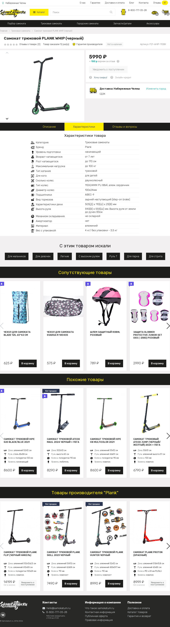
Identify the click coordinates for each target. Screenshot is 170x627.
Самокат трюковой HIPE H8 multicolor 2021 (105, 440)
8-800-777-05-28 (137, 10)
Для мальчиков (17, 256)
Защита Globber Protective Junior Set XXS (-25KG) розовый (147, 335)
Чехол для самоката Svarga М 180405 (60, 333)
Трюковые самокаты (51, 23)
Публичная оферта (96, 616)
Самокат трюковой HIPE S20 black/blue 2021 (19, 440)
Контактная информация (100, 612)
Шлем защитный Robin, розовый (105, 333)
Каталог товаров (137, 612)
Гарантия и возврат (139, 616)
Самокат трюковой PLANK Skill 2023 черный (63, 554)
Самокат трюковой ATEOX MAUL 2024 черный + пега (63, 440)
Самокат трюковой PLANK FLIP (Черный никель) (20, 554)
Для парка (133, 256)
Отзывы (160, 3)
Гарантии (95, 2)
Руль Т (113, 256)
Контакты (143, 2)
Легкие (64, 256)
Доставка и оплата (139, 608)
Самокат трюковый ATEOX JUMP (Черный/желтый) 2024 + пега (147, 442)
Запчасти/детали (122, 23)
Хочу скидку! (100, 77)
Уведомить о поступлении (108, 69)
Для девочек (43, 256)
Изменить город (156, 88)
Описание (49, 126)
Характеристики (84, 126)
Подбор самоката (17, 23)
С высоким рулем (89, 256)
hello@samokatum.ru (56, 608)
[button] (7, 117)
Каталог (39, 12)
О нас (83, 2)
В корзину (27, 363)
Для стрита (155, 256)
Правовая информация (99, 620)
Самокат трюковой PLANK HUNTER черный (106, 554)
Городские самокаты (87, 23)
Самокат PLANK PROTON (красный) (147, 554)
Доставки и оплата (115, 2)
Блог (131, 2)
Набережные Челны (14, 3)
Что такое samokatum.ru (99, 608)
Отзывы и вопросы (124, 126)
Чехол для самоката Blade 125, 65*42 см (17, 333)
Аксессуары (152, 23)
